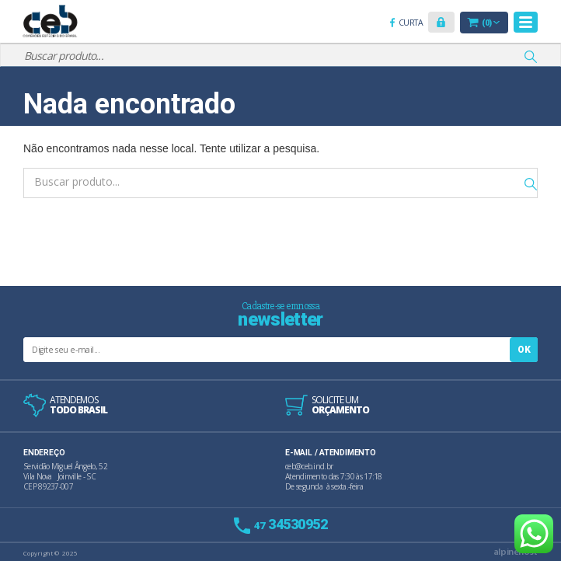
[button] (441, 22)
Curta (413, 24)
